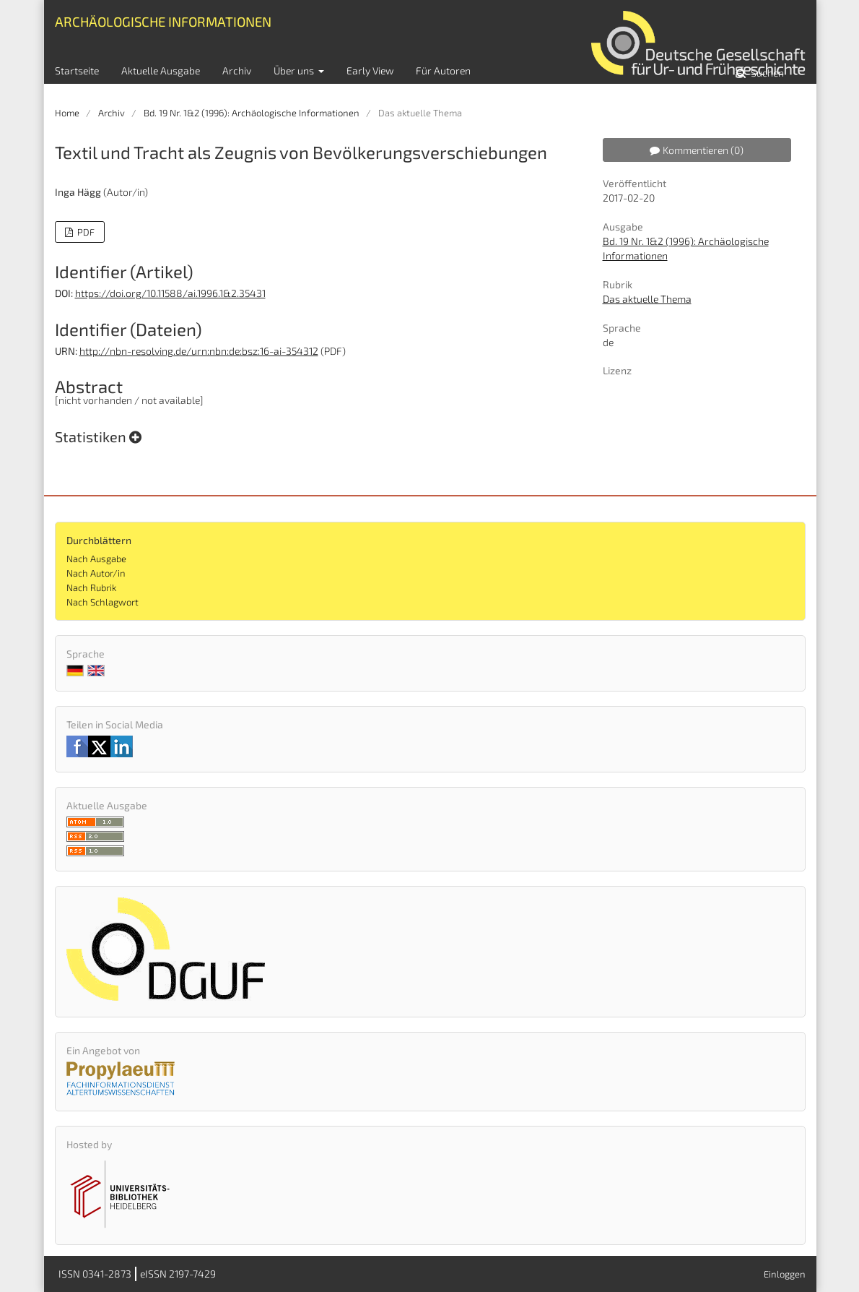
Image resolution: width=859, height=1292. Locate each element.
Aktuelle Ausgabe (160, 70)
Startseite (77, 70)
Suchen (766, 72)
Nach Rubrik (91, 587)
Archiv (236, 70)
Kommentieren (697, 150)
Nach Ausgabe (96, 558)
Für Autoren (443, 70)
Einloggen (785, 1274)
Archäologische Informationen (163, 21)
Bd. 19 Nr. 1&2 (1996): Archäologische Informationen (251, 113)
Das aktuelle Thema (647, 299)
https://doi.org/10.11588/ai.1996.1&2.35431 (170, 293)
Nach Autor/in (96, 573)
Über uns (295, 70)
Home (67, 113)
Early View (369, 70)
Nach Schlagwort (102, 602)
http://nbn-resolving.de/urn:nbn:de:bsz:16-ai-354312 (198, 351)
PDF (85, 232)
